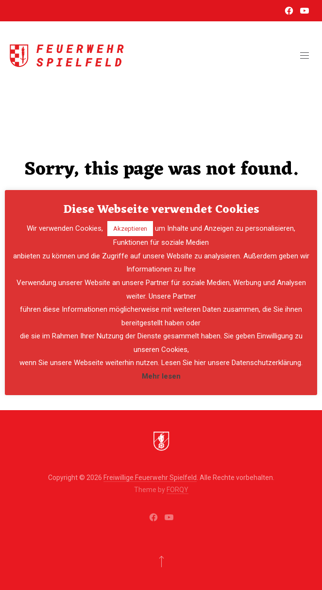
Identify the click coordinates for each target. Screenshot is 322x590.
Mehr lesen (161, 376)
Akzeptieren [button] (130, 228)
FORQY (177, 490)
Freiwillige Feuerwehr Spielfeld (150, 477)
